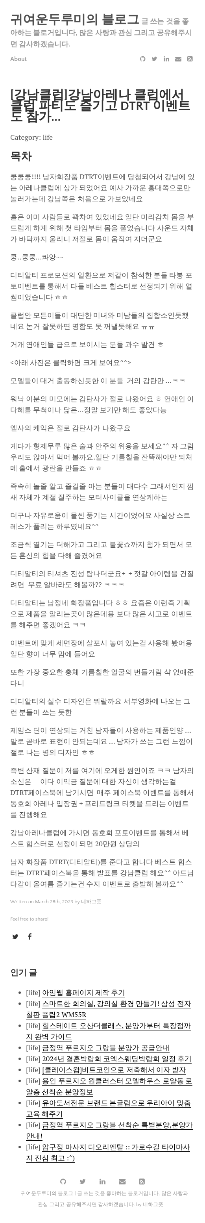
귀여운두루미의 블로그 (74, 20)
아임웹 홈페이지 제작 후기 (83, 992)
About (18, 59)
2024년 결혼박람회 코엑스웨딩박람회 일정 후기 (117, 1058)
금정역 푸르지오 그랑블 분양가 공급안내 (106, 1047)
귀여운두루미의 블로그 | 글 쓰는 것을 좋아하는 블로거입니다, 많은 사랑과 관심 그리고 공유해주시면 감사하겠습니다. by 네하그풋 (104, 1199)
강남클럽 (134, 872)
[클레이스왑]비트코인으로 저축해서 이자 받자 (114, 1069)
